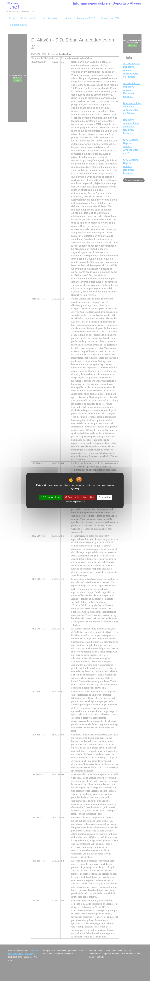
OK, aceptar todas (50, 497)
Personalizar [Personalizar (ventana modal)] (105, 497)
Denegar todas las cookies (79, 497)
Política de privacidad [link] (75, 501)
